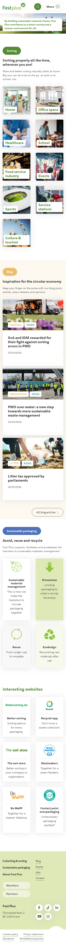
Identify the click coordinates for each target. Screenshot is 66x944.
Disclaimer (8, 938)
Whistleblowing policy (32, 938)
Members (12, 885)
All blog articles (46, 512)
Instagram (48, 916)
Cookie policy (10, 934)
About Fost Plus (12, 874)
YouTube (39, 916)
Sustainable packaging (16, 868)
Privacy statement (33, 934)
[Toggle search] (37, 6)
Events (39, 867)
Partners (12, 894)
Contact (40, 878)
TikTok (48, 907)
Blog (38, 861)
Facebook (39, 907)
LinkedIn (56, 907)
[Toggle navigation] (53, 6)
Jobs (38, 872)
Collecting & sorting (15, 861)
